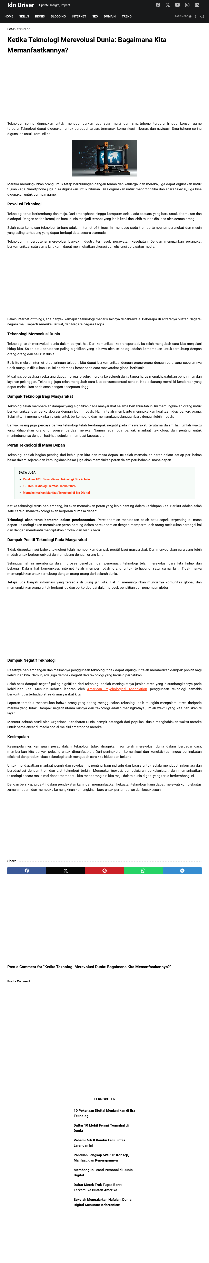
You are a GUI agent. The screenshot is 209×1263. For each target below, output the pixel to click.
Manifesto (173, 637)
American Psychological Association (48, 801)
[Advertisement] (72, 90)
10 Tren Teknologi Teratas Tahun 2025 (49, 561)
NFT (174, 668)
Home (11, 16)
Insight (170, 614)
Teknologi (176, 621)
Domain (113, 16)
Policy (109, 1248)
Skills (27, 16)
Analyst (176, 653)
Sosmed (159, 621)
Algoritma (183, 660)
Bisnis (43, 16)
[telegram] (124, 1013)
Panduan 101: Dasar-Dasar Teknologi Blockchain (56, 555)
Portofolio (188, 668)
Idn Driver (20, 5)
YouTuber (160, 653)
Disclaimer (125, 1248)
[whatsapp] (98, 1013)
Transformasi (163, 660)
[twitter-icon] (170, 5)
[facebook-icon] (160, 5)
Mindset (185, 614)
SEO (98, 16)
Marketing (177, 629)
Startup (158, 676)
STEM (158, 684)
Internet (82, 16)
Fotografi (160, 668)
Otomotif (160, 590)
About (81, 1248)
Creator (181, 645)
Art (191, 629)
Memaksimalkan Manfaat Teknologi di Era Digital (56, 568)
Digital (172, 676)
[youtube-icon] (179, 5)
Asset (158, 637)
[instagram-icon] (189, 5)
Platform (160, 629)
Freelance (192, 637)
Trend (130, 16)
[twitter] (46, 1013)
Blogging (61, 16)
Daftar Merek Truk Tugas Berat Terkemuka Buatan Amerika (174, 136)
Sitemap (94, 1248)
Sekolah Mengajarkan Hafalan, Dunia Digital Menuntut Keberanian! (172, 156)
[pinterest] (72, 1013)
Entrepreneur (162, 645)
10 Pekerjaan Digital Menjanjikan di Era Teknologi (170, 51)
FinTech (187, 676)
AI (170, 606)
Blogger (159, 606)
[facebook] (20, 1013)
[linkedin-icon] (199, 5)
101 (179, 606)
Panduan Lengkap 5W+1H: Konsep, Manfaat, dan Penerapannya (175, 101)
